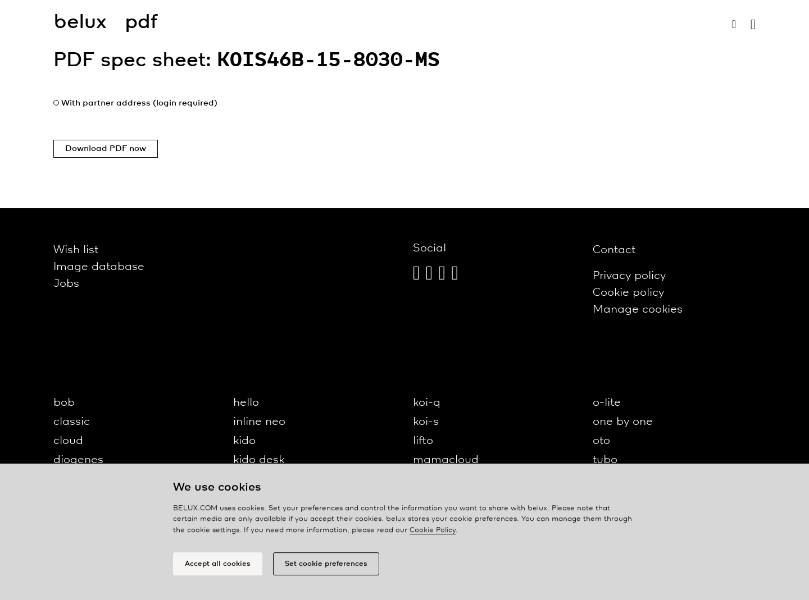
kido (244, 441)
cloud (68, 441)
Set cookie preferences (326, 566)
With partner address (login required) (139, 103)
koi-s (426, 421)
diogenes (78, 460)
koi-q (426, 402)
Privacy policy (629, 276)
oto (601, 441)
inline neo (259, 421)
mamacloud (446, 460)
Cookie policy (628, 292)
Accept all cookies (218, 566)
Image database (98, 267)
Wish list (75, 250)
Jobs (66, 283)
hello (246, 402)
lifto (423, 441)
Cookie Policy (433, 532)
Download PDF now (105, 149)
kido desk (258, 460)
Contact (614, 250)
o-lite (607, 402)
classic (71, 421)
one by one (623, 421)
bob (64, 402)
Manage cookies (638, 309)
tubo (605, 460)
